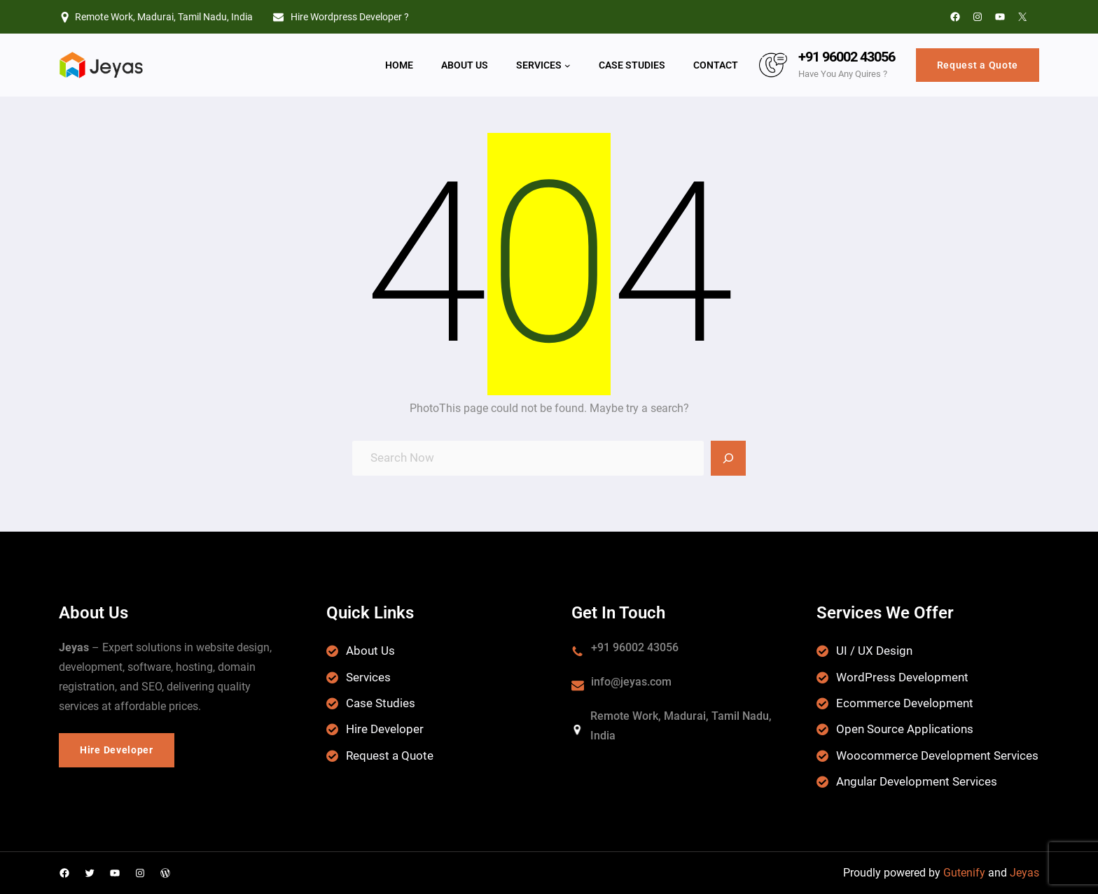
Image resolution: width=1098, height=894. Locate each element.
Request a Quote (978, 65)
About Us (370, 651)
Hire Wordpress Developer (346, 16)
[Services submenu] (567, 65)
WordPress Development (902, 677)
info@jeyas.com (631, 681)
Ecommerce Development (904, 703)
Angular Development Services (916, 781)
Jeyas (1024, 872)
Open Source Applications (904, 729)
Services (368, 677)
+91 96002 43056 (846, 56)
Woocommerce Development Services (937, 755)
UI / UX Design (874, 651)
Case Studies (380, 703)
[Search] (728, 458)
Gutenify (964, 872)
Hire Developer (385, 729)
